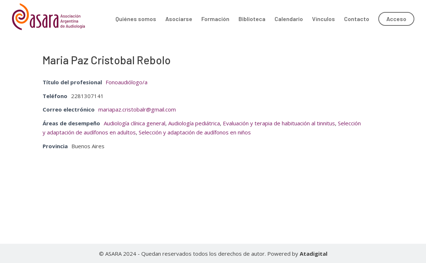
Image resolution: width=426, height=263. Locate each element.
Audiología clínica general (134, 123)
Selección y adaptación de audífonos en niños (195, 132)
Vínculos (323, 19)
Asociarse (178, 19)
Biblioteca (251, 19)
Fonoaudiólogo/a (126, 82)
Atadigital (313, 253)
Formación (215, 19)
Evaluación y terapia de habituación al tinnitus (279, 123)
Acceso (396, 18)
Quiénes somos (135, 19)
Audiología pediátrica (194, 123)
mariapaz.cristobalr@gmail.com (137, 109)
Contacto (356, 19)
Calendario (289, 19)
